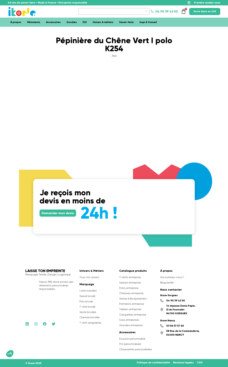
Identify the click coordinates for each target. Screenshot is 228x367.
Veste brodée (87, 312)
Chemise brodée (89, 317)
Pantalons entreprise (131, 303)
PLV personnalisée (130, 343)
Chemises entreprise (131, 293)
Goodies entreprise (131, 325)
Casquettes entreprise (132, 314)
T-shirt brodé (87, 306)
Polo (114, 55)
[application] (220, 359)
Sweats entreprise (130, 282)
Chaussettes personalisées (135, 349)
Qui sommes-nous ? (172, 277)
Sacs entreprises (129, 319)
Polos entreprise (129, 287)
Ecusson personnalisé (132, 338)
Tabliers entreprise (130, 309)
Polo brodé (86, 301)
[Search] (114, 11)
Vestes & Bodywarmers (133, 298)
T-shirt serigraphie (90, 322)
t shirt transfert (88, 290)
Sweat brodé (87, 296)
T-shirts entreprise (130, 277)
